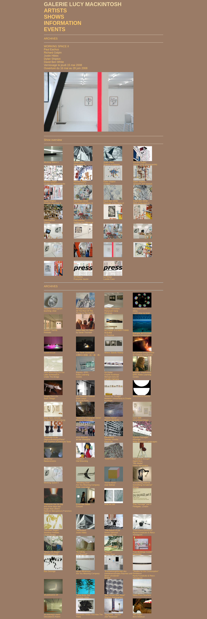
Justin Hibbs (51, 55)
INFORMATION (62, 23)
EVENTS (54, 29)
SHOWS (54, 17)
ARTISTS (55, 10)
